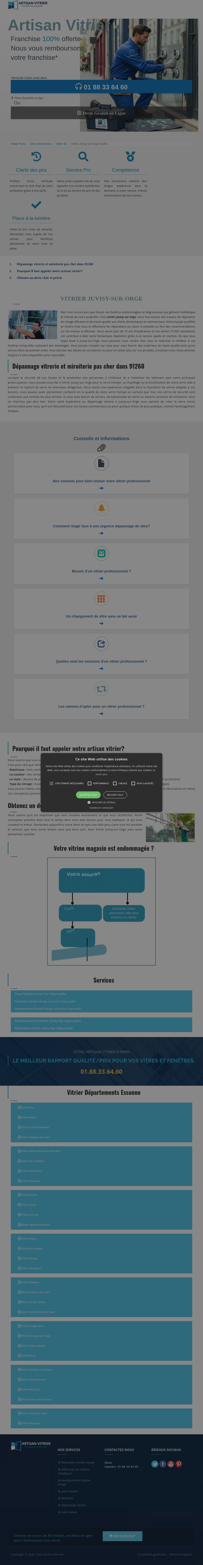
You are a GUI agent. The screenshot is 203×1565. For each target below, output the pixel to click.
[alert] (101, 782)
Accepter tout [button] (88, 794)
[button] (102, 782)
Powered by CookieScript (101, 808)
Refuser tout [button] (115, 794)
